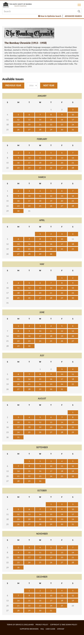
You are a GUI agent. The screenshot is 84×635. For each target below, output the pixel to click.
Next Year (48, 85)
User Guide (50, 629)
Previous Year (13, 85)
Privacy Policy (42, 624)
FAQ (42, 629)
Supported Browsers (29, 629)
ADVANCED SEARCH (73, 16)
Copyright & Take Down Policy (63, 624)
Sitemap (60, 629)
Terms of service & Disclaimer (20, 624)
